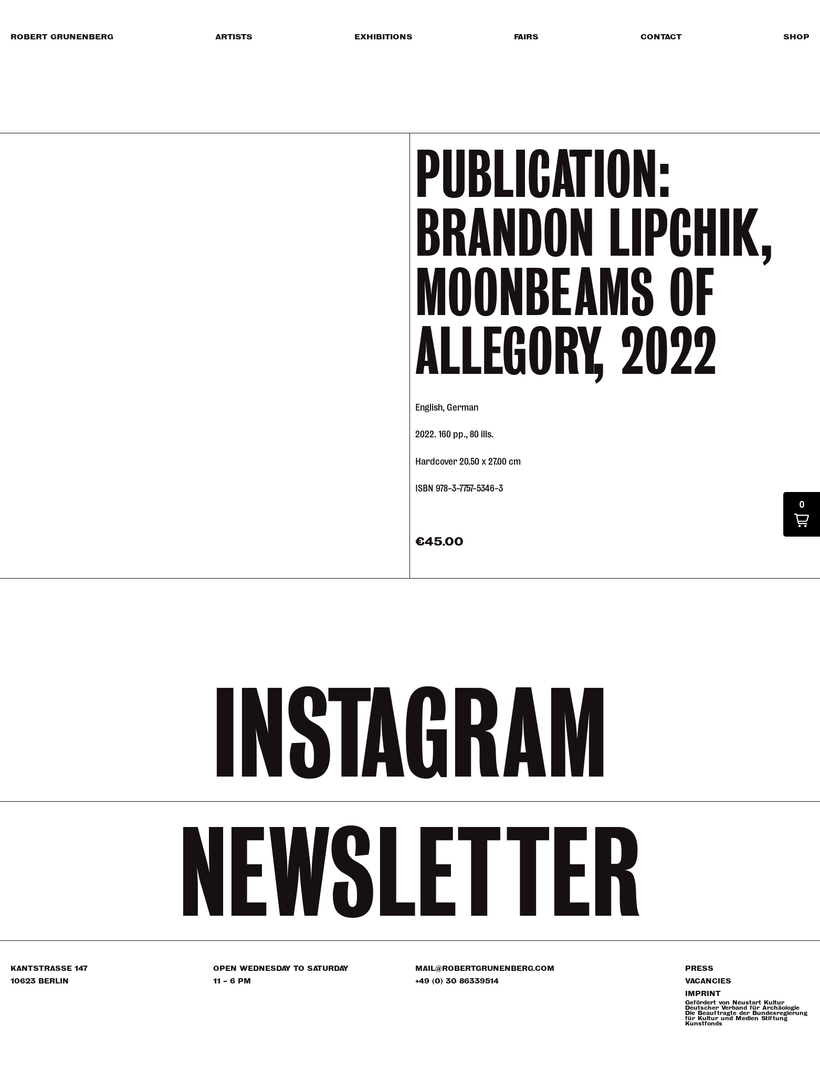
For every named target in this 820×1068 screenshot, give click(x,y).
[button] (801, 514)
